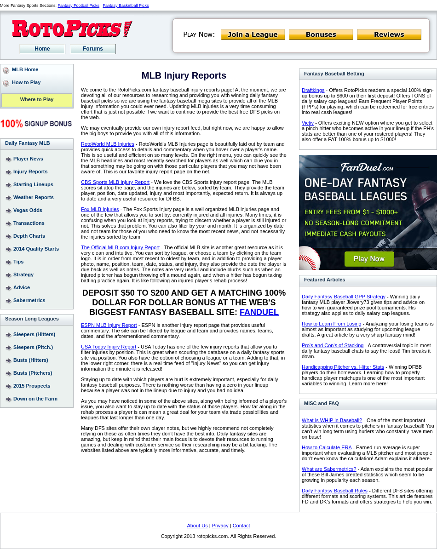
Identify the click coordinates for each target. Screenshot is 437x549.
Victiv (308, 123)
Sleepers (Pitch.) (33, 347)
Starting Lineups (33, 184)
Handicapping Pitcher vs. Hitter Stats (343, 367)
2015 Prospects (32, 386)
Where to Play (37, 99)
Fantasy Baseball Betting (334, 73)
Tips (18, 261)
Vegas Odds (27, 210)
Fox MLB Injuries (100, 209)
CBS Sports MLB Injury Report (115, 182)
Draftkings (313, 90)
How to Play (26, 82)
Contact (241, 525)
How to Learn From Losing (332, 323)
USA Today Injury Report (108, 346)
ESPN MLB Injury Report (109, 325)
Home (42, 49)
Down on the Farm (35, 398)
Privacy (220, 525)
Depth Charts (29, 236)
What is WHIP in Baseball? (332, 420)
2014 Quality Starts (36, 249)
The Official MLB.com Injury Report (120, 247)
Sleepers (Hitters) (34, 334)
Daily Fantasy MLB (27, 143)
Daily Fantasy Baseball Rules (335, 490)
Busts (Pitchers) (32, 373)
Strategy (23, 274)
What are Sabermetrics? (329, 469)
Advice (21, 287)
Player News (28, 158)
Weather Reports (33, 197)
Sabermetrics (29, 300)
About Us (197, 525)
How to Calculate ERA (326, 447)
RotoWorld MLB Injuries (107, 144)
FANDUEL (259, 312)
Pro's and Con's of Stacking (332, 345)
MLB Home (25, 69)
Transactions (29, 223)
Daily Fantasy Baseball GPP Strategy (343, 296)
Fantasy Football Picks (79, 5)
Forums (93, 49)
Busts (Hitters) (30, 360)
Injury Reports (30, 171)
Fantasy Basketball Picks (126, 5)
